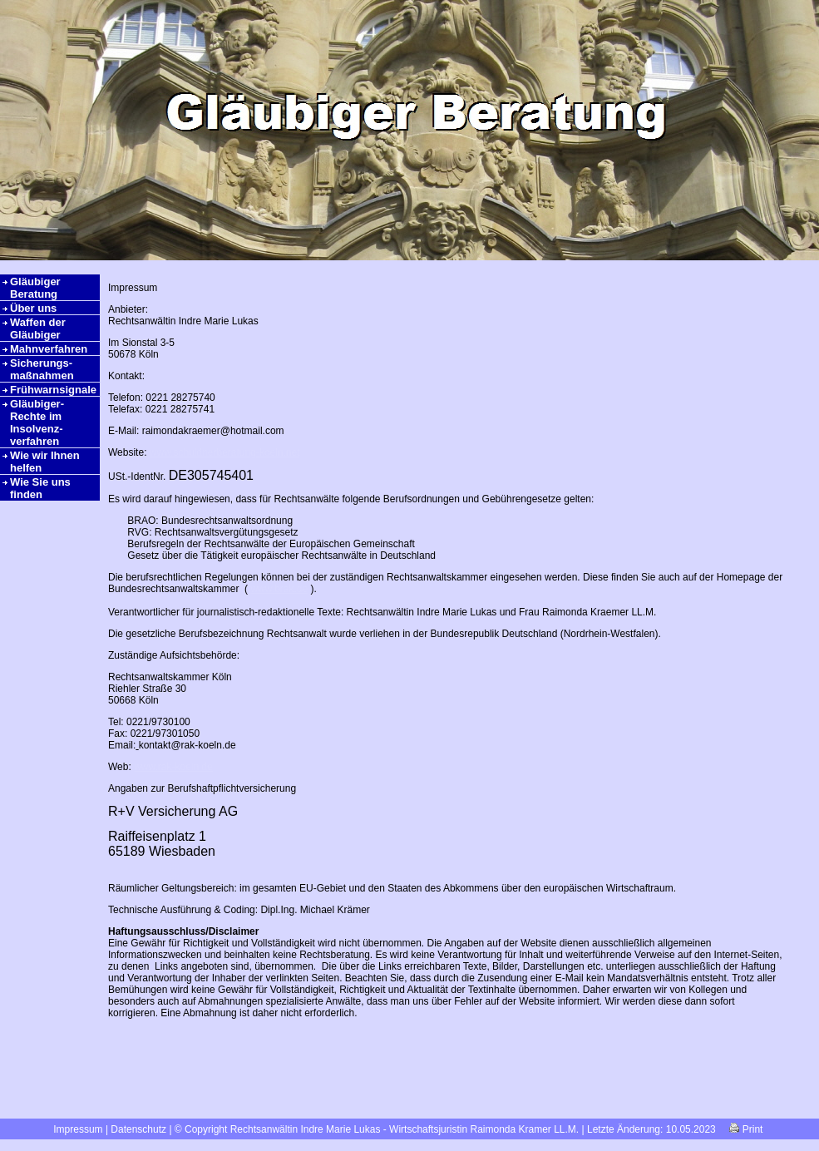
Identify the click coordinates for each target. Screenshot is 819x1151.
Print (745, 1129)
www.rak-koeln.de (173, 767)
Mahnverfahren (48, 349)
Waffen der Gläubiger (38, 328)
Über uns (33, 308)
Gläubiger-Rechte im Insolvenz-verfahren (37, 422)
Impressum (77, 1129)
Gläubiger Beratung (35, 287)
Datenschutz (138, 1129)
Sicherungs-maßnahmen (42, 369)
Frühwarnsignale (53, 389)
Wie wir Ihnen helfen (45, 461)
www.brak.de (279, 589)
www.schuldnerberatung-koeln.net (225, 452)
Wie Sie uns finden (40, 488)
